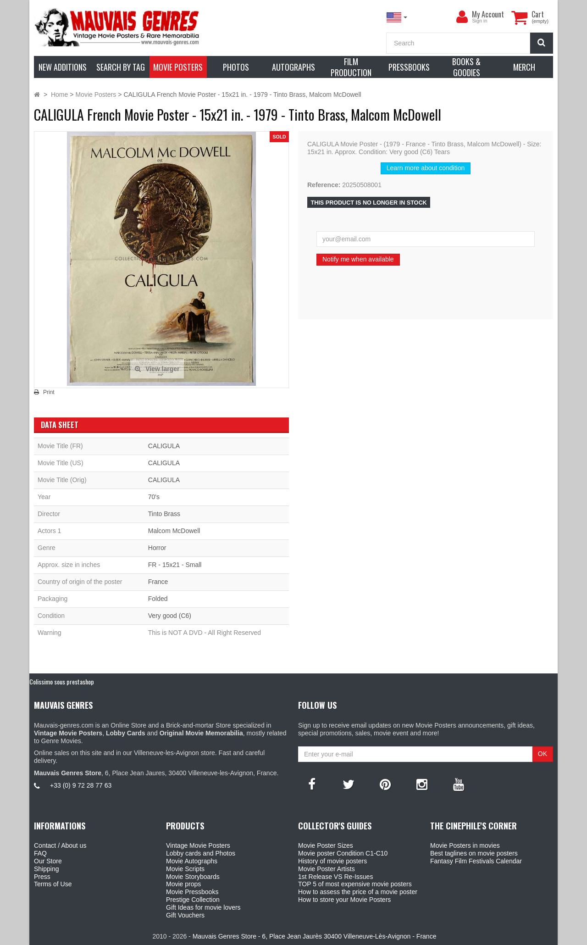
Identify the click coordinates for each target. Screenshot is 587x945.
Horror (157, 547)
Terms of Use (53, 884)
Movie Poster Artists (326, 869)
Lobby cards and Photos (200, 853)
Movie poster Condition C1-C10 (343, 853)
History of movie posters (332, 861)
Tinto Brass (164, 513)
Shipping (46, 869)
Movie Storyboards (193, 876)
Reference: (323, 185)
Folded (158, 598)
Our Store (48, 861)
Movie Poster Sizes (325, 845)
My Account (488, 14)
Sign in (479, 20)
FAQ (40, 853)
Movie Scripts (185, 869)
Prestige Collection (193, 899)
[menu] (462, 17)
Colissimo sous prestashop (61, 681)
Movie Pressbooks (192, 891)
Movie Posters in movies (465, 845)
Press (42, 876)
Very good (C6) (169, 615)
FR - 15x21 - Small (175, 564)
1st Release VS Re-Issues (335, 876)
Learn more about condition (426, 168)
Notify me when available (358, 259)
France (158, 581)
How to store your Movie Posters (344, 899)
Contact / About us (60, 845)
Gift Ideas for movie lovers (203, 907)
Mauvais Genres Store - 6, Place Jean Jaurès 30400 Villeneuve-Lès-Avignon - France (315, 936)
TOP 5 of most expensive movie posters (355, 884)
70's (154, 496)
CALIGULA (164, 446)
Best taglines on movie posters (474, 853)
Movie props (183, 884)
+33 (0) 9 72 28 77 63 (80, 785)
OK (542, 753)
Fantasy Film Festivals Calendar (476, 861)
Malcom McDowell (174, 530)
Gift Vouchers (185, 915)
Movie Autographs (191, 861)
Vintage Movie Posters (198, 845)
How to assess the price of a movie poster (357, 891)
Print (49, 392)
